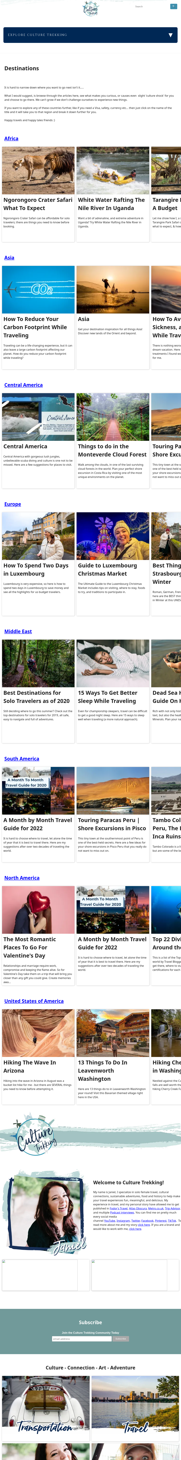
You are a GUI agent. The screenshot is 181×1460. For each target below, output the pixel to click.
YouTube (109, 1221)
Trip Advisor (172, 1208)
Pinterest (160, 1221)
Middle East (18, 631)
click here (144, 1225)
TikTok (172, 1221)
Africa (11, 138)
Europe (12, 504)
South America (21, 758)
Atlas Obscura (138, 1208)
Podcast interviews (122, 1212)
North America (22, 878)
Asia (9, 257)
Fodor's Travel (119, 1208)
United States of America (34, 1001)
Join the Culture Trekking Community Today (90, 1327)
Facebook (147, 1221)
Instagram (123, 1221)
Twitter (135, 1221)
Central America (23, 385)
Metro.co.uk (156, 1208)
